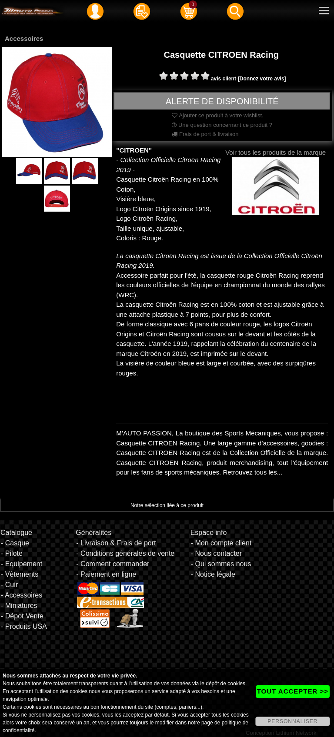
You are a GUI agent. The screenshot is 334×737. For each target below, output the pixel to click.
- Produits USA (24, 626)
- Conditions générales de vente (125, 553)
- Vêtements (19, 574)
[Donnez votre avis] (262, 79)
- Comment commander (112, 564)
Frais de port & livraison (205, 134)
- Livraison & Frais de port (116, 543)
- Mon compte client (221, 543)
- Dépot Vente (22, 616)
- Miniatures (19, 605)
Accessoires (24, 38)
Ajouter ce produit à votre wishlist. (217, 115)
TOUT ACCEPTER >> (292, 691)
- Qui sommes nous (221, 564)
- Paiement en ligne (106, 574)
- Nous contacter (216, 553)
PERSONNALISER (292, 721)
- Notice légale (213, 574)
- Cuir (9, 584)
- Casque (15, 543)
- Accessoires (21, 595)
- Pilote (12, 553)
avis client (223, 79)
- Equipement (21, 564)
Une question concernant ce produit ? (222, 125)
